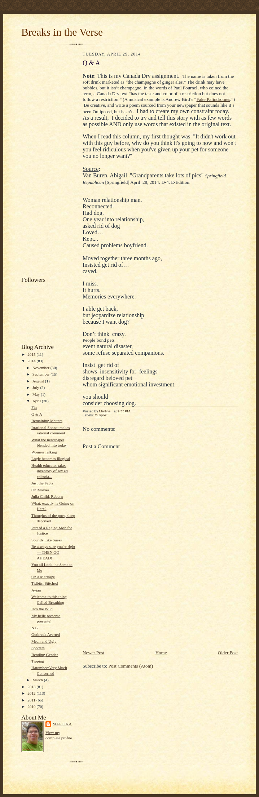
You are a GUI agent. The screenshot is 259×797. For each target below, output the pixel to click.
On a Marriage (43, 577)
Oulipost (101, 415)
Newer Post (93, 652)
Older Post (228, 652)
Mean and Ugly (44, 641)
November (41, 368)
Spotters (38, 648)
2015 (31, 354)
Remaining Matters (46, 421)
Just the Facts (42, 483)
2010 (31, 706)
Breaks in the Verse (62, 32)
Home (161, 652)
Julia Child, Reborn (47, 496)
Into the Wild (42, 609)
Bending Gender (44, 654)
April (37, 401)
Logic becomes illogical (50, 458)
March (38, 680)
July (36, 387)
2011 (31, 700)
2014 (31, 361)
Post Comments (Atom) (131, 666)
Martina (62, 724)
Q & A (36, 414)
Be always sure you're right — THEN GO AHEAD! (53, 552)
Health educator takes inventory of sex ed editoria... (49, 471)
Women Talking (44, 452)
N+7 (35, 628)
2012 (31, 693)
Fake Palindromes (214, 99)
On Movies (40, 490)
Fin (34, 407)
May (36, 394)
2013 (31, 687)
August (38, 381)
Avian (36, 590)
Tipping (37, 661)
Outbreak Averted (45, 634)
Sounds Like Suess (46, 540)
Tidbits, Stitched (44, 583)
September (41, 374)
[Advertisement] (50, 162)
